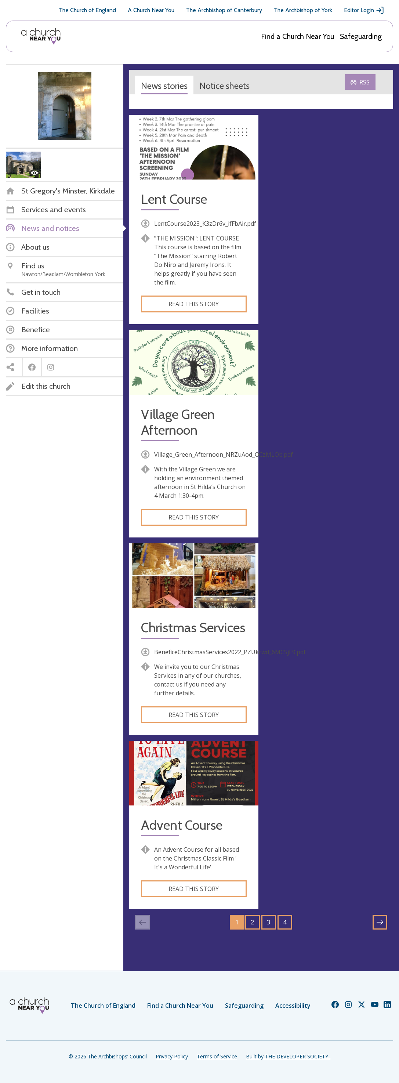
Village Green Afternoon (178, 422)
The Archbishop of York (303, 10)
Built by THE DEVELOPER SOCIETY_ (288, 1056)
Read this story (193, 304)
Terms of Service (217, 1056)
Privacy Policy (172, 1056)
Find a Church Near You (297, 36)
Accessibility (293, 1005)
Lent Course (174, 199)
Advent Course (181, 825)
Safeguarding (361, 36)
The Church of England (87, 10)
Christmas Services (193, 627)
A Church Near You (151, 10)
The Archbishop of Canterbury (224, 10)
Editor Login (364, 10)
